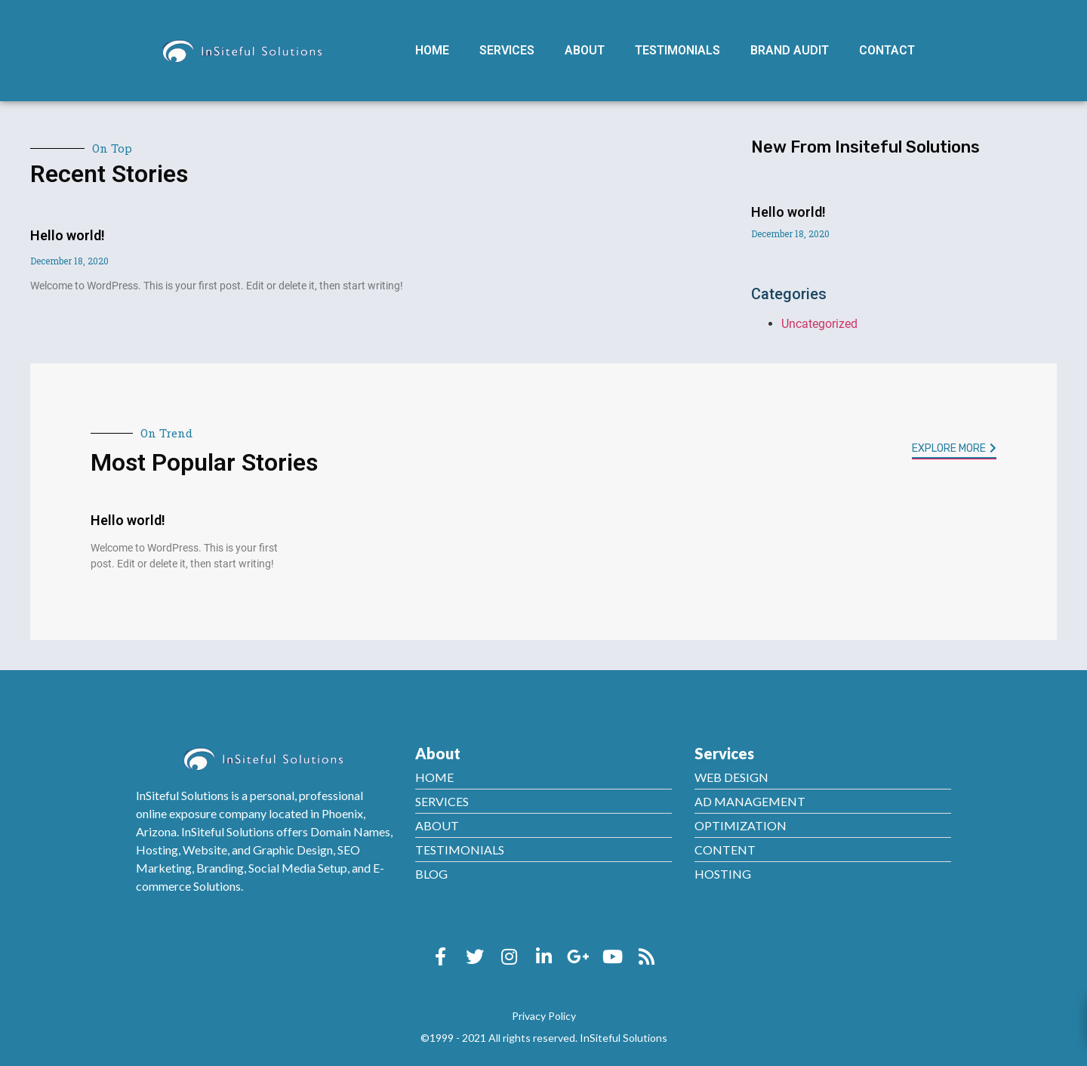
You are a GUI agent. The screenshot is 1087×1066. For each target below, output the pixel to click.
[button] (954, 450)
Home (432, 50)
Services (506, 50)
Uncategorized (819, 324)
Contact (887, 50)
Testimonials (677, 50)
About (585, 50)
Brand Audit (789, 50)
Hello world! (67, 235)
